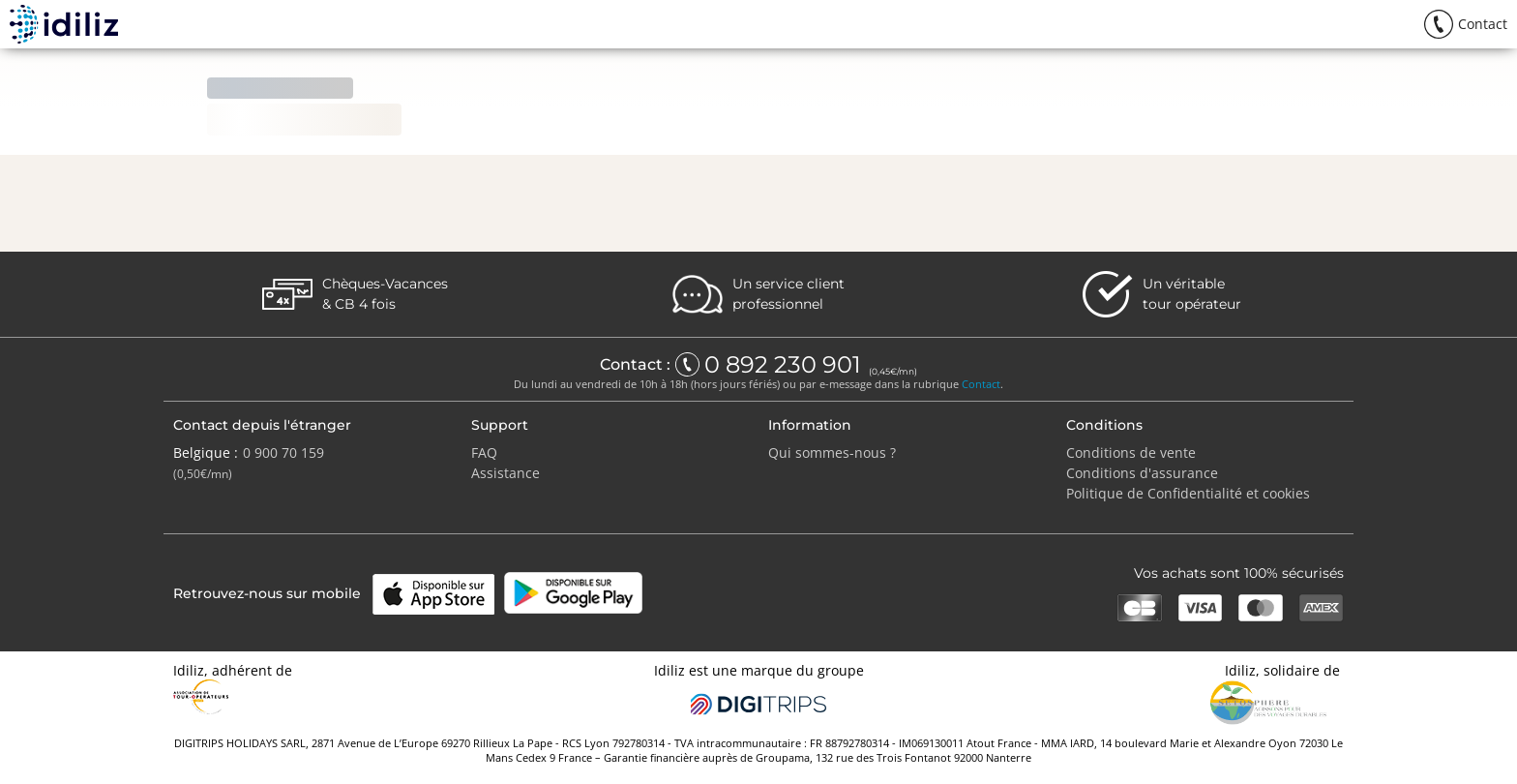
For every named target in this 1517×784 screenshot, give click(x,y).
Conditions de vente (1131, 452)
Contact (981, 384)
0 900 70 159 (283, 452)
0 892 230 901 (785, 365)
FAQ (484, 452)
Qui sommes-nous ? (832, 452)
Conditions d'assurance (1142, 473)
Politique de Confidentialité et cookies (1188, 493)
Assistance (505, 473)
